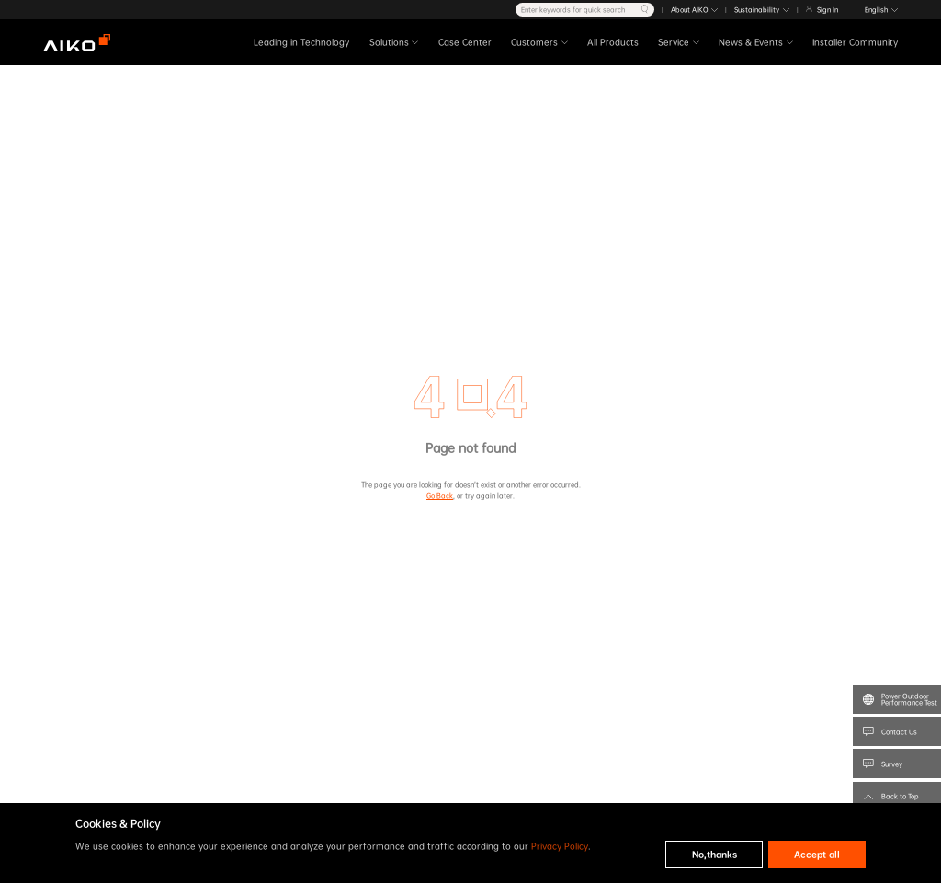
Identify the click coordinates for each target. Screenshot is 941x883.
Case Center (465, 43)
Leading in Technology (301, 43)
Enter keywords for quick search (573, 10)
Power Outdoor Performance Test (909, 699)
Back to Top (900, 796)
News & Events (751, 43)
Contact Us (899, 732)
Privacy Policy (559, 846)
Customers (534, 43)
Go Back (439, 496)
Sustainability (756, 10)
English (876, 10)
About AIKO (690, 10)
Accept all (817, 854)
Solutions (389, 43)
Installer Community (855, 43)
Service (673, 43)
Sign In (827, 10)
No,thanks (714, 854)
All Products (613, 43)
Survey (891, 764)
